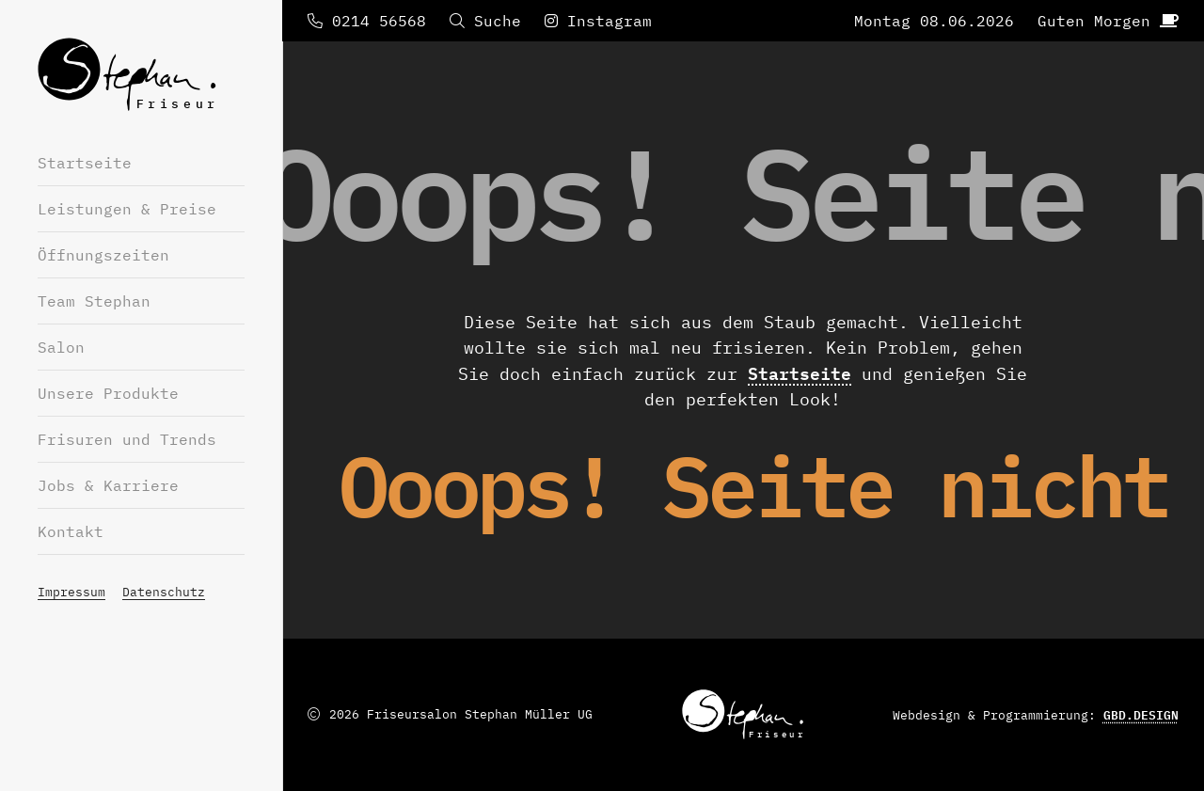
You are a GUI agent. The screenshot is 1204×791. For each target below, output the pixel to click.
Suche (485, 20)
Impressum (71, 592)
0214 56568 (367, 20)
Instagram (598, 20)
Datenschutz (163, 592)
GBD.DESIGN (1141, 714)
